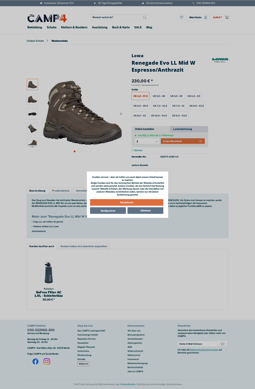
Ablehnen (145, 210)
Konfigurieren (108, 210)
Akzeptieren (126, 202)
